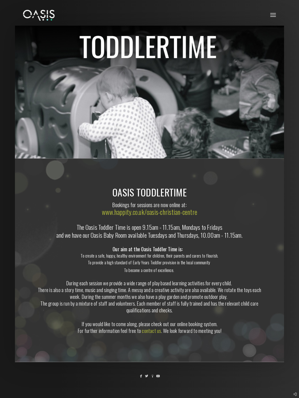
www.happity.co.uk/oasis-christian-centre (149, 212)
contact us (151, 330)
